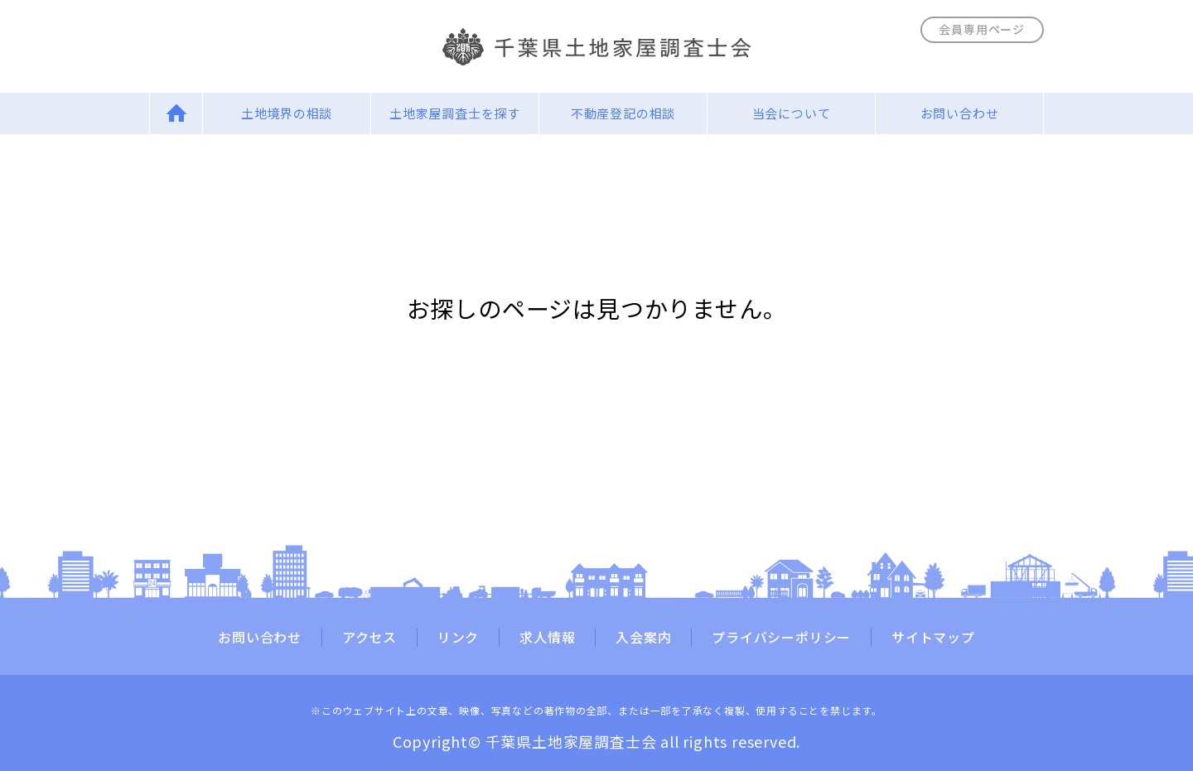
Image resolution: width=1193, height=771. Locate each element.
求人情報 (547, 638)
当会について (791, 113)
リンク (458, 638)
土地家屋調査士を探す (454, 113)
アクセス (369, 638)
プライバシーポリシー (781, 638)
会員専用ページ (982, 29)
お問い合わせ (959, 113)
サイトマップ (933, 638)
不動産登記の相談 (623, 113)
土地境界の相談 (287, 113)
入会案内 (643, 638)
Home (176, 113)
